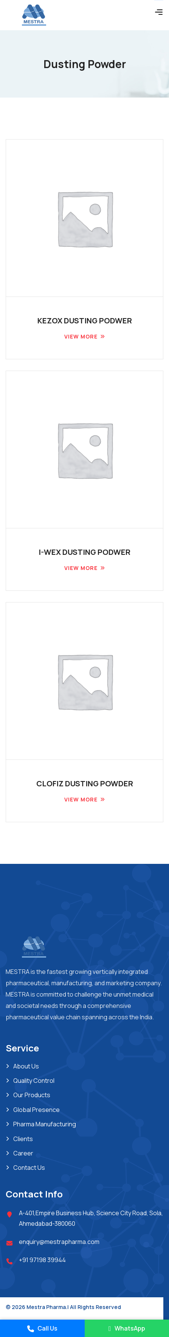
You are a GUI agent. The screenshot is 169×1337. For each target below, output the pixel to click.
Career (23, 1153)
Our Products (31, 1095)
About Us (26, 1066)
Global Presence (36, 1110)
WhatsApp (127, 1328)
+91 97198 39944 (42, 1260)
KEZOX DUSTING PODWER (84, 320)
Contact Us (29, 1167)
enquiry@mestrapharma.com (59, 1242)
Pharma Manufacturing (44, 1124)
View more (81, 336)
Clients (23, 1139)
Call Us (42, 1328)
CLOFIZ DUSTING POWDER (84, 783)
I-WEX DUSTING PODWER (84, 552)
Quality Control (33, 1080)
